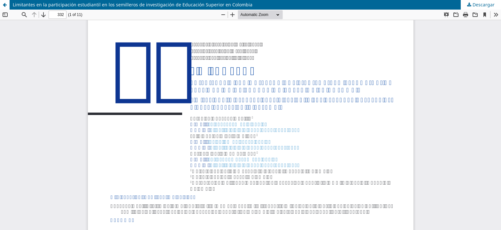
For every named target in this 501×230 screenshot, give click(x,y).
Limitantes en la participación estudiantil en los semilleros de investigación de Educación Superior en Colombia (132, 5)
